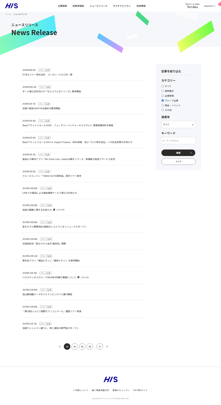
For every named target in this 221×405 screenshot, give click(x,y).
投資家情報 (78, 6)
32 (100, 346)
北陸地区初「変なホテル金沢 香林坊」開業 (44, 243)
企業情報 (62, 6)
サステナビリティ (122, 6)
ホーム (8, 14)
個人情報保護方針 (100, 390)
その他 (168, 110)
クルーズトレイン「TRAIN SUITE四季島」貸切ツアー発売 (51, 175)
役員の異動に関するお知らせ (37, 209)
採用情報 (141, 6)
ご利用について (80, 390)
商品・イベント (173, 105)
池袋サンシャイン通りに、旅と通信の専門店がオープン (50, 328)
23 (90, 346)
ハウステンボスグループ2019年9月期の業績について (49, 277)
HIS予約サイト (140, 390)
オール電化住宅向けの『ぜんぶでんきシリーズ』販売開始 (51, 91)
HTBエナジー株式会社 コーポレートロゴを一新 (47, 74)
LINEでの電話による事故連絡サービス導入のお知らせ (49, 192)
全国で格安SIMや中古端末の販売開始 (41, 108)
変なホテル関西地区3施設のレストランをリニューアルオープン (54, 226)
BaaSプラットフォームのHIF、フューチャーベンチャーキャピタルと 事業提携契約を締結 (67, 125)
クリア (178, 161)
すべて (168, 86)
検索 (178, 152)
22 (82, 346)
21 (74, 346)
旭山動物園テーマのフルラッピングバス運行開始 (47, 294)
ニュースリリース (98, 6)
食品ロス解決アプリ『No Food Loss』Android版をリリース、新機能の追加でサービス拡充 (68, 159)
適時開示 (169, 91)
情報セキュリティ (121, 390)
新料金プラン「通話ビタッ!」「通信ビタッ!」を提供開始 (51, 260)
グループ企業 (171, 100)
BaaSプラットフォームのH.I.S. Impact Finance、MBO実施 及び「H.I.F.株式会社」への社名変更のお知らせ (77, 142)
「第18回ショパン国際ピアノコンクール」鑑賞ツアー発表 (51, 311)
